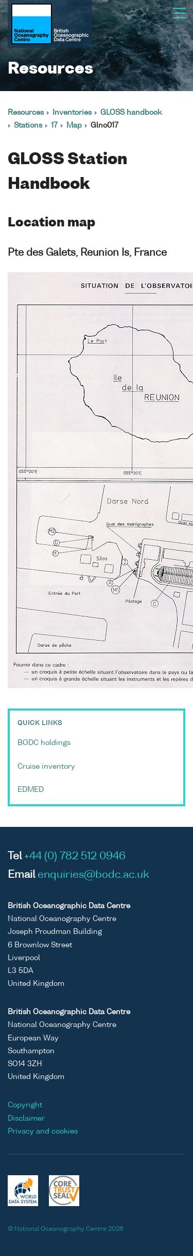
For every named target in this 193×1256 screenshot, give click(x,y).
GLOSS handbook (131, 112)
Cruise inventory (46, 766)
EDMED (30, 789)
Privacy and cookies (43, 1131)
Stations (28, 125)
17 (54, 125)
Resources (26, 112)
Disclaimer (26, 1118)
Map (74, 125)
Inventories (72, 112)
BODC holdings (44, 743)
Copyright (25, 1105)
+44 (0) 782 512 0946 (75, 857)
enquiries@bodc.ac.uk (93, 875)
